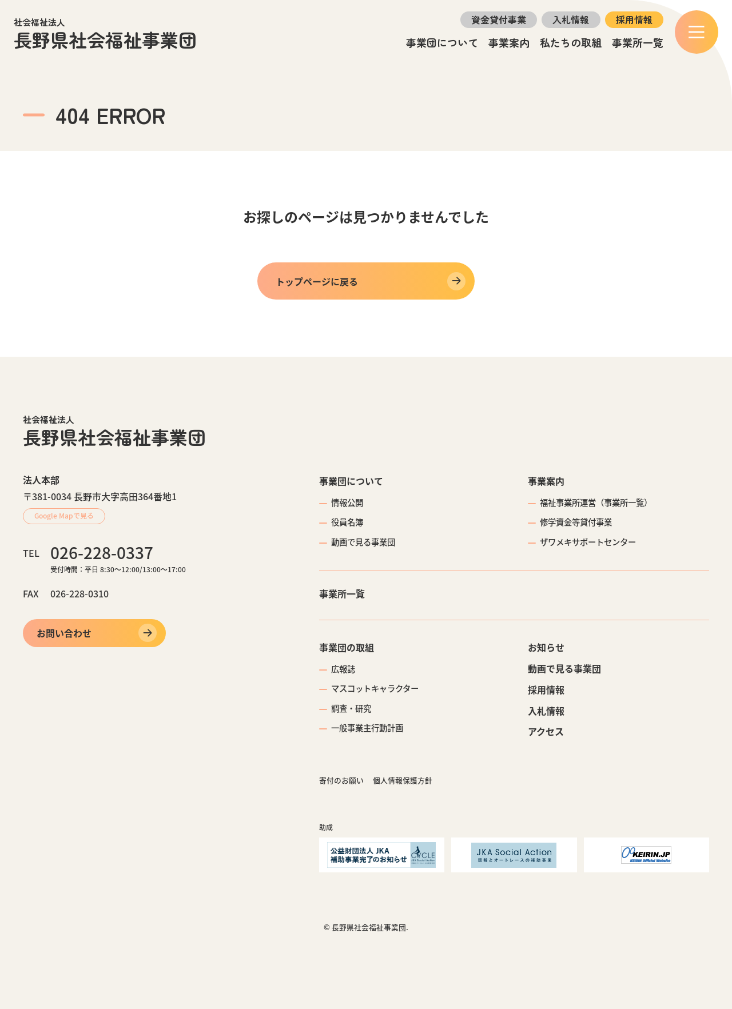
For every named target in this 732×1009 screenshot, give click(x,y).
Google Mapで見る (64, 516)
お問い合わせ (64, 633)
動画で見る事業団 (363, 542)
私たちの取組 (571, 42)
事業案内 (509, 42)
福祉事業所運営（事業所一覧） (596, 502)
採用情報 (634, 19)
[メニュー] (696, 32)
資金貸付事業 (498, 19)
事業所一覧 (637, 42)
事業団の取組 (346, 647)
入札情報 (570, 19)
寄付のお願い (341, 780)
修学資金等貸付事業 (576, 522)
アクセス (546, 731)
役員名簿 (347, 522)
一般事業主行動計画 (367, 727)
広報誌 (343, 669)
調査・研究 (351, 708)
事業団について (442, 42)
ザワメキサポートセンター (588, 542)
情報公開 (347, 502)
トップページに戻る (317, 281)
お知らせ (546, 647)
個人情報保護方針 (402, 780)
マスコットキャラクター (375, 688)
